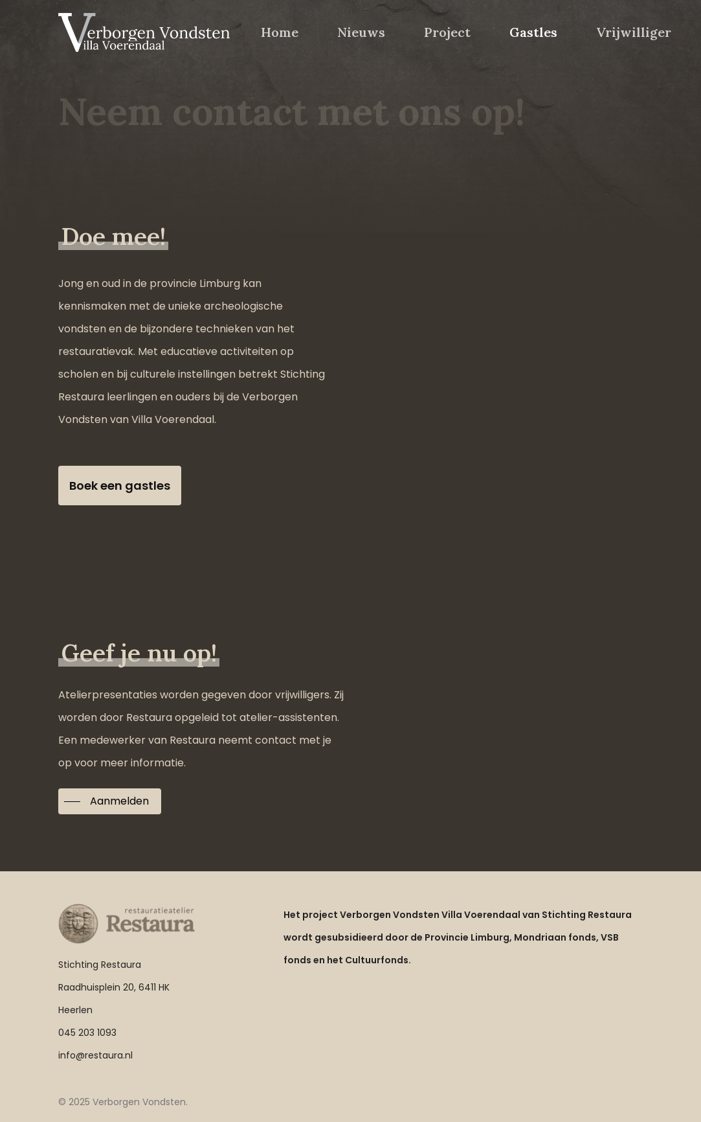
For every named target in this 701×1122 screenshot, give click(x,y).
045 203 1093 (87, 1032)
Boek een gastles (119, 485)
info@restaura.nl (95, 1055)
